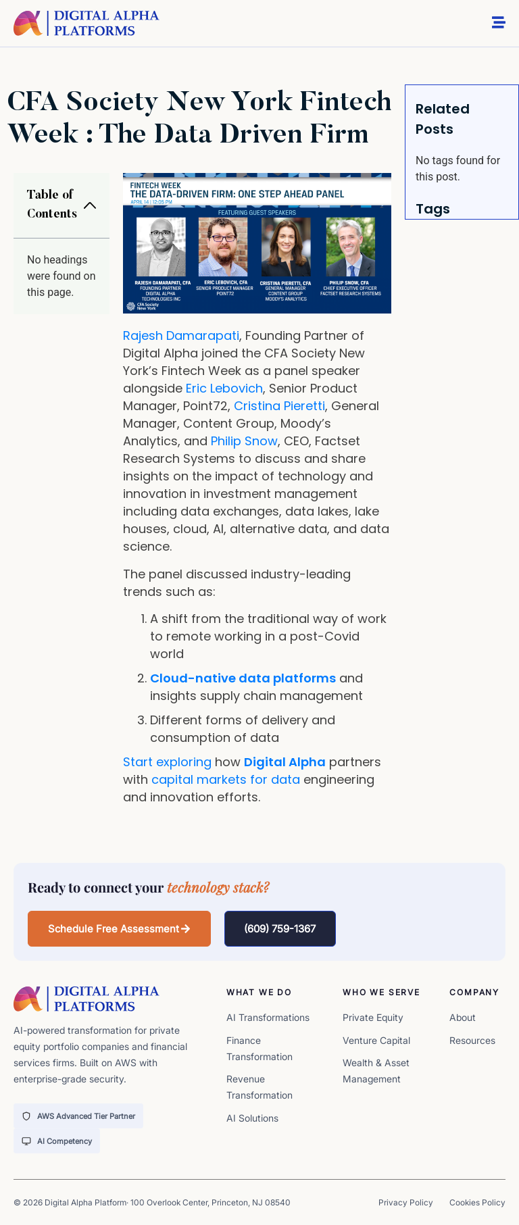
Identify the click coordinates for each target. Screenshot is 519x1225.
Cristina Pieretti (279, 405)
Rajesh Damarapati (181, 335)
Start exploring (167, 761)
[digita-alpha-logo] (87, 23)
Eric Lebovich (224, 388)
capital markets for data (225, 779)
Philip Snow (244, 440)
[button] (90, 205)
